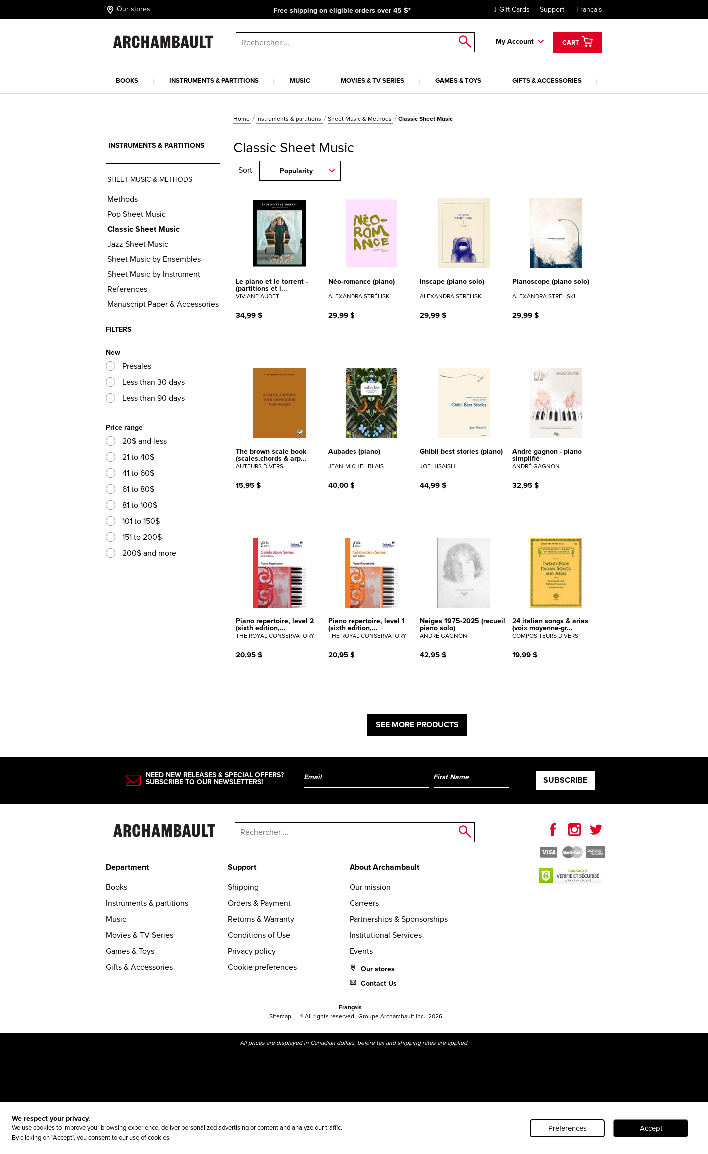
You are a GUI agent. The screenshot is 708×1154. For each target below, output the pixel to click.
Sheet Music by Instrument (153, 274)
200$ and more (141, 553)
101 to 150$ (133, 521)
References (127, 289)
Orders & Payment (259, 903)
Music (300, 80)
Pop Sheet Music (136, 214)
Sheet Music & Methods (360, 118)
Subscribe (565, 780)
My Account (515, 41)
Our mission (370, 887)
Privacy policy (252, 951)
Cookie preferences (262, 967)
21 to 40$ (130, 457)
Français (589, 9)
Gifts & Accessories (547, 80)
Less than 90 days (145, 398)
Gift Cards (509, 9)
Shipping (243, 887)
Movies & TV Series (372, 80)
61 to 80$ (130, 489)
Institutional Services (386, 935)
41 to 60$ (130, 473)
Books (127, 80)
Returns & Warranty (261, 919)
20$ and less (136, 441)
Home (242, 118)
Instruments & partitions (214, 80)
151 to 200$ (134, 537)
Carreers (364, 903)
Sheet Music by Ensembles (154, 259)
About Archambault (384, 867)
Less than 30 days (145, 382)
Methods (122, 199)
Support (552, 9)
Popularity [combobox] (296, 171)
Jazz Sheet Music (137, 244)
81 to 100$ (131, 505)
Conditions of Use (259, 935)
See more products (417, 724)
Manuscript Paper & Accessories (163, 304)
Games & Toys (458, 80)
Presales (128, 366)
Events (361, 951)
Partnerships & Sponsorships (399, 919)
